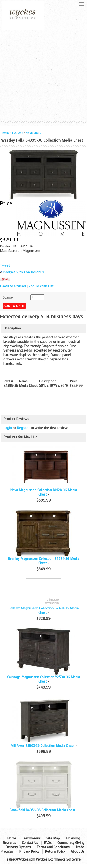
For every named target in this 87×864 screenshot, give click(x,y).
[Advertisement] (43, 75)
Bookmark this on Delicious (23, 272)
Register (23, 428)
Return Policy (55, 851)
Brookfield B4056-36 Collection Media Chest (42, 810)
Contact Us (30, 843)
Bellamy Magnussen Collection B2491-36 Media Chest (43, 610)
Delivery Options (18, 847)
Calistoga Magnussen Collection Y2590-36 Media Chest (43, 679)
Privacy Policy (29, 851)
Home (5, 132)
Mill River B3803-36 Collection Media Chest (42, 746)
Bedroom (18, 132)
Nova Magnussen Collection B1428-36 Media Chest (43, 492)
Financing (73, 838)
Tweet (5, 265)
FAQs (48, 843)
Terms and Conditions (53, 847)
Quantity (8, 297)
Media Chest (33, 132)
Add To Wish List (41, 286)
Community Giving (70, 843)
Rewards (9, 843)
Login (7, 428)
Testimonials (31, 838)
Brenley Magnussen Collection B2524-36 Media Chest (43, 561)
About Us (77, 851)
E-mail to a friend (13, 286)
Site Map (53, 838)
